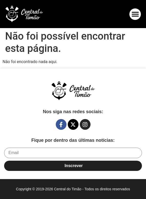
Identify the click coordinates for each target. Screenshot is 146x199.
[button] (135, 14)
